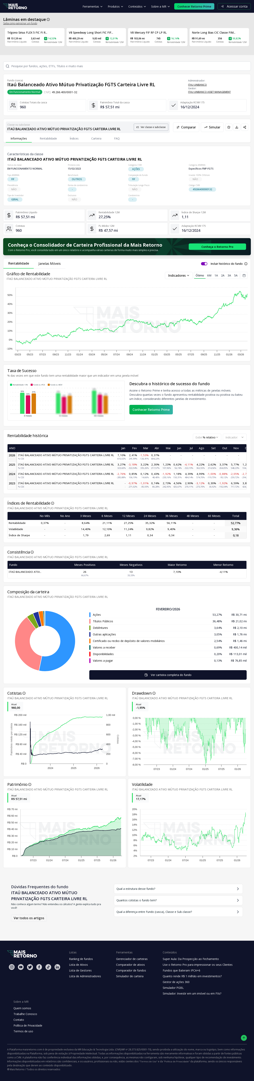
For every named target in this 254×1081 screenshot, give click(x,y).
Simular (212, 127)
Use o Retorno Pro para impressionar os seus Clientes (198, 965)
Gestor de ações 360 (176, 982)
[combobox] (207, 437)
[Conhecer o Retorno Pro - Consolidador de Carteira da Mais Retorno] (217, 246)
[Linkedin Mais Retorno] (57, 967)
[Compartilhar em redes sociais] (244, 127)
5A (236, 275)
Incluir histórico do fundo (227, 264)
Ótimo (200, 276)
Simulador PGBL (173, 988)
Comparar (186, 127)
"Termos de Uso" (148, 1061)
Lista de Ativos (78, 965)
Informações (19, 138)
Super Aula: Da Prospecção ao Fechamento (191, 959)
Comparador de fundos (131, 970)
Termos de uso (23, 1031)
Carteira (96, 138)
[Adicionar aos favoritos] (228, 127)
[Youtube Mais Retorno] (21, 967)
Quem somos (22, 1008)
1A (216, 275)
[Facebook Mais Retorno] (39, 967)
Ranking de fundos (81, 959)
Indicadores (179, 275)
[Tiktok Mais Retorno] (48, 967)
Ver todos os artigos (29, 918)
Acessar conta (234, 6)
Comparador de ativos (130, 965)
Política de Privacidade (27, 1025)
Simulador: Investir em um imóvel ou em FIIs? (192, 993)
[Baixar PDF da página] (236, 127)
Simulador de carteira (129, 976)
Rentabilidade (48, 138)
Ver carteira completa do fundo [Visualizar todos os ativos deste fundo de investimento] (167, 675)
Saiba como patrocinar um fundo (20, 23)
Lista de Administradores (85, 976)
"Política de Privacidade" (177, 1061)
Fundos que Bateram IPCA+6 (181, 970)
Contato (18, 1020)
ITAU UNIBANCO (197, 84)
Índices (74, 138)
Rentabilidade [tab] (18, 263)
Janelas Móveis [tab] (49, 263)
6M (209, 275)
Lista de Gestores (80, 970)
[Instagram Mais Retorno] (12, 967)
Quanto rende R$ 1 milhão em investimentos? (192, 976)
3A (229, 275)
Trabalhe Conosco (25, 1014)
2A (222, 275)
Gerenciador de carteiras (132, 959)
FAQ (117, 138)
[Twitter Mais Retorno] (30, 967)
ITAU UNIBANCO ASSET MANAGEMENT (209, 92)
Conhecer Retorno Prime (151, 409)
